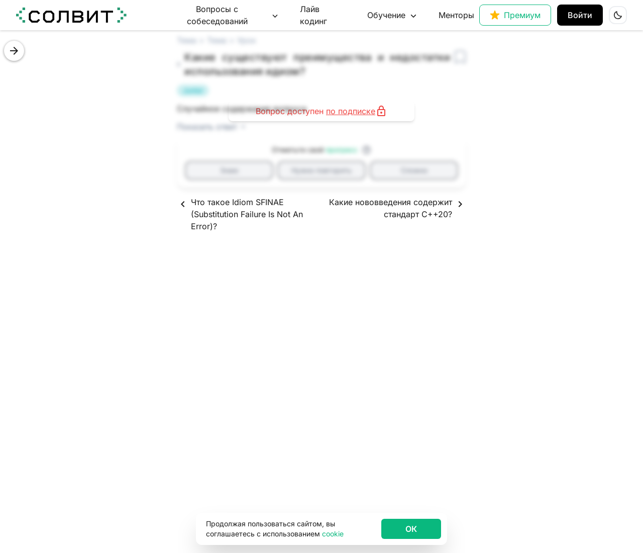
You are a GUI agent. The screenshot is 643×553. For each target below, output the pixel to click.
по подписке (350, 111)
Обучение (392, 15)
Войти (580, 15)
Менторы (456, 15)
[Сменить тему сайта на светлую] (618, 15)
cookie (333, 533)
